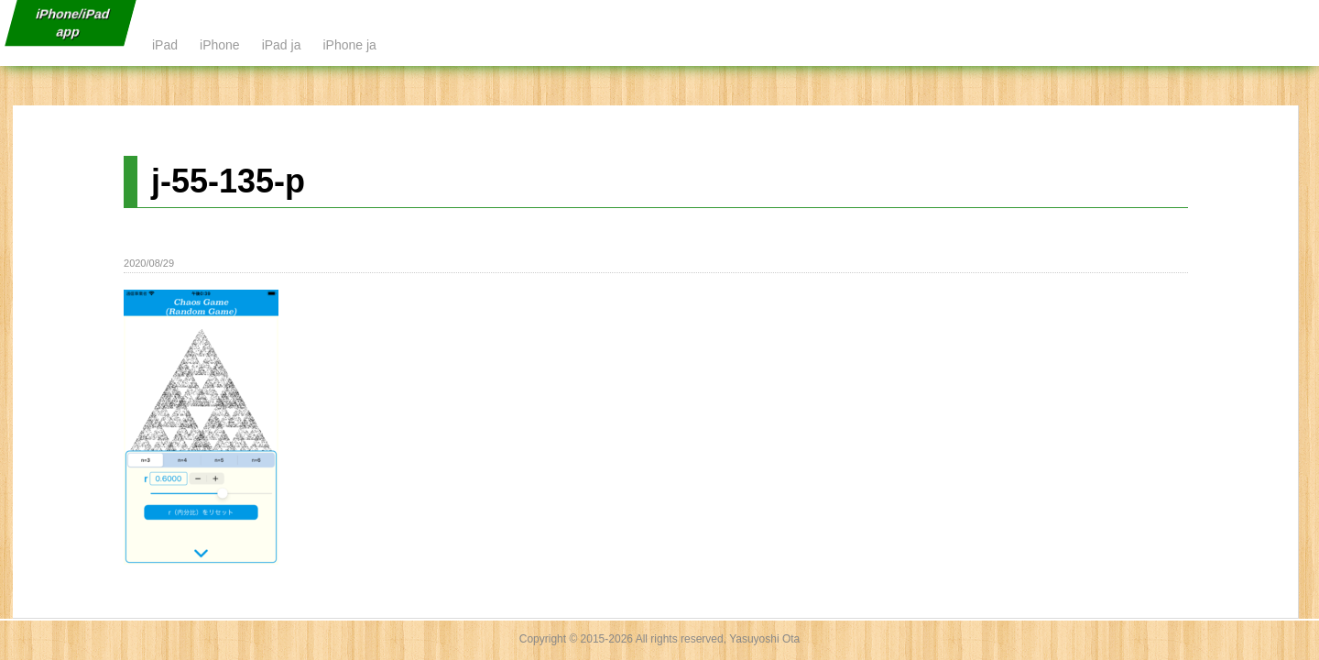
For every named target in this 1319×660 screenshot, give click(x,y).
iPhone (220, 45)
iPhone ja (349, 45)
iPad (165, 45)
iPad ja (281, 45)
